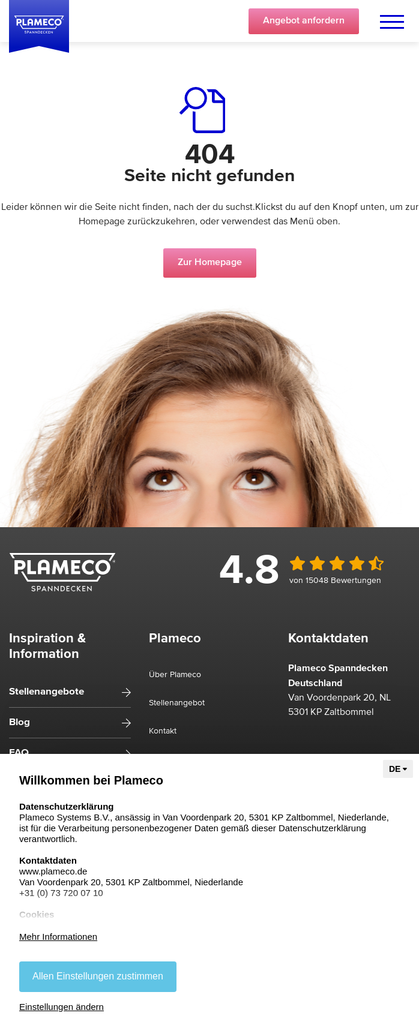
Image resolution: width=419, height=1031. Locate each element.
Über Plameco (175, 675)
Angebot (304, 21)
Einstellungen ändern (61, 1007)
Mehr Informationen (58, 936)
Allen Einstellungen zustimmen (97, 976)
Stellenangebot (177, 703)
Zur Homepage (210, 262)
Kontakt (162, 731)
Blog (19, 722)
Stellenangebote (46, 692)
